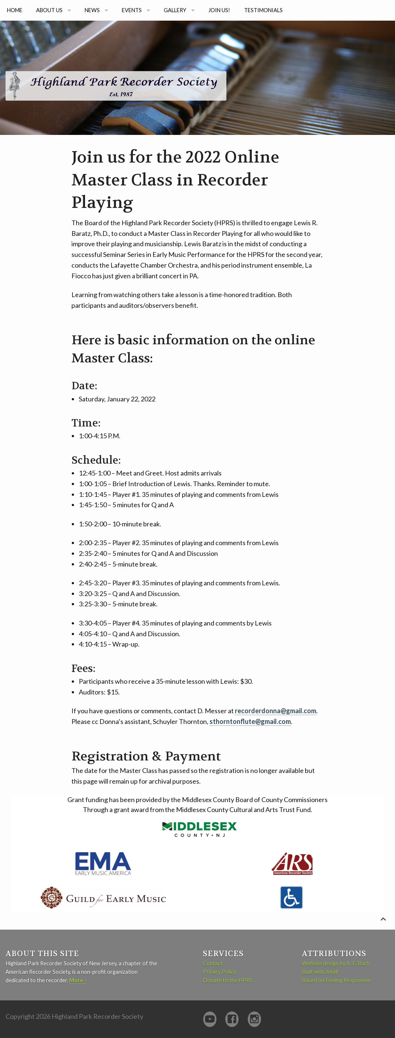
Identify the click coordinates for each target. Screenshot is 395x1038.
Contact (213, 963)
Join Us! (219, 10)
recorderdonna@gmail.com (275, 711)
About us (49, 10)
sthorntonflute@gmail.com (250, 721)
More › (77, 980)
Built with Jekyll (320, 972)
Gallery (175, 10)
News (92, 10)
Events (132, 10)
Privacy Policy (219, 972)
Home (14, 10)
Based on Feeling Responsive (336, 980)
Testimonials (263, 10)
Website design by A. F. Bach (336, 963)
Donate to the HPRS (228, 980)
